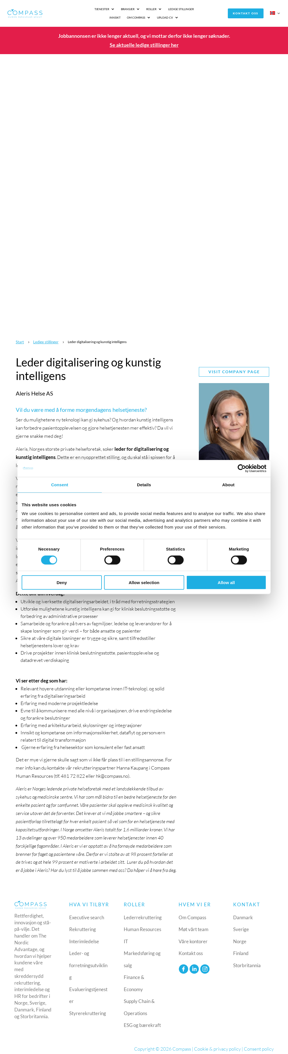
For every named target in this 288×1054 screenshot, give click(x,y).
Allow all (226, 582)
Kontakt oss (248, 11)
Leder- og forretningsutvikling (88, 962)
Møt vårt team (193, 926)
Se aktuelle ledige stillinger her (144, 41)
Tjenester (64, 11)
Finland (241, 950)
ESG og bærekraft (142, 1022)
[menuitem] (276, 13)
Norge (239, 938)
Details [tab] (144, 484)
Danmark (243, 914)
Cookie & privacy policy (217, 1045)
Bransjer (89, 11)
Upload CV (218, 11)
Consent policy (259, 1045)
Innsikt (167, 11)
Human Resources (142, 926)
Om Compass (188, 11)
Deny (62, 582)
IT (126, 938)
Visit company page (234, 368)
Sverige (241, 926)
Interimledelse (84, 938)
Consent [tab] (59, 484)
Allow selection (144, 582)
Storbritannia (247, 962)
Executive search (86, 914)
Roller (113, 11)
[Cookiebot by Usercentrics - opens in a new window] (241, 468)
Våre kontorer (193, 938)
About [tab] (228, 484)
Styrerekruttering (87, 1010)
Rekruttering (82, 926)
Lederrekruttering (143, 914)
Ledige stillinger (143, 11)
